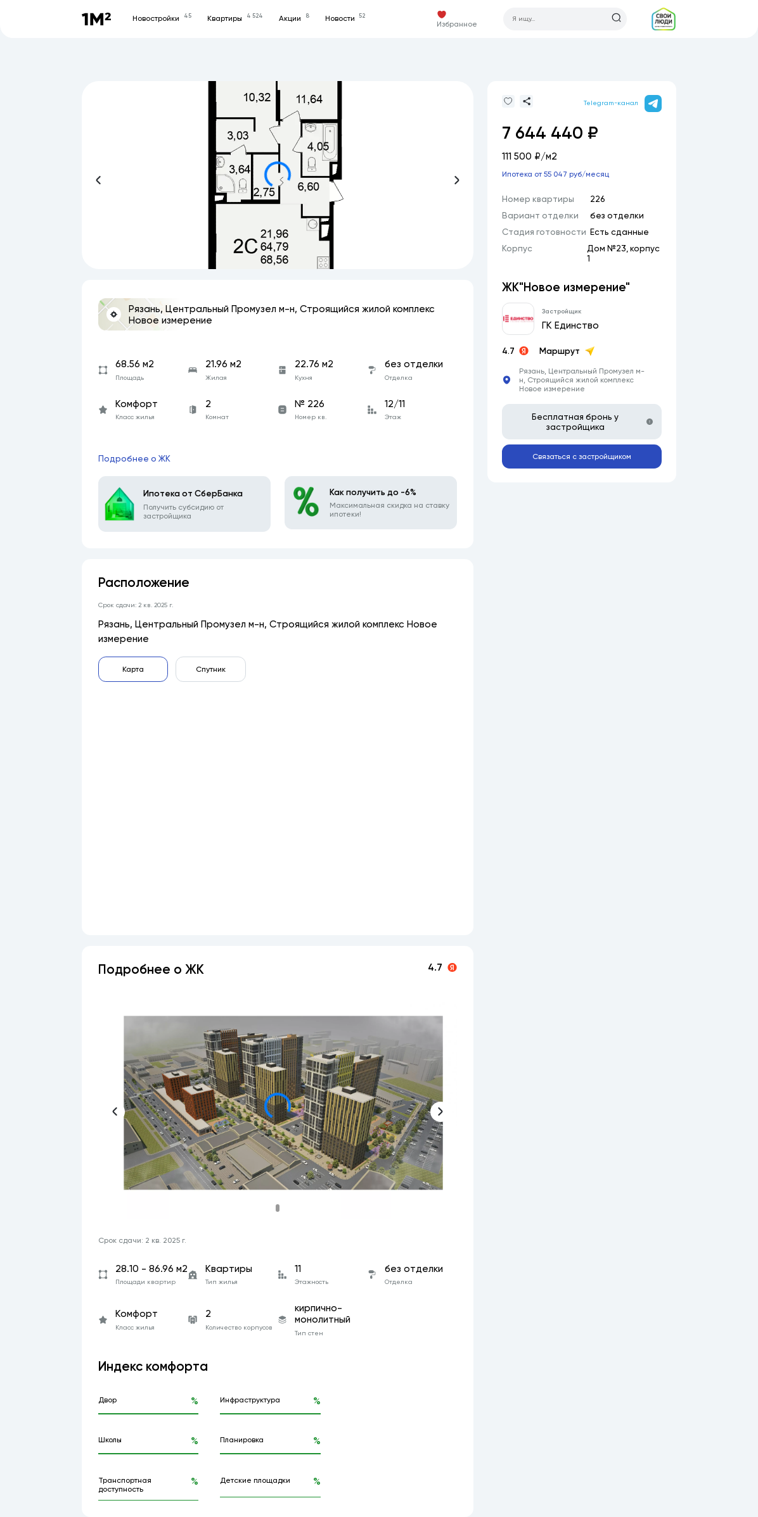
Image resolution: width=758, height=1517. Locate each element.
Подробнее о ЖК (134, 458)
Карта (133, 669)
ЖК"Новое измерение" (566, 287)
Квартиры (234, 18)
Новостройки (161, 18)
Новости (345, 18)
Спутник (211, 669)
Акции (294, 18)
